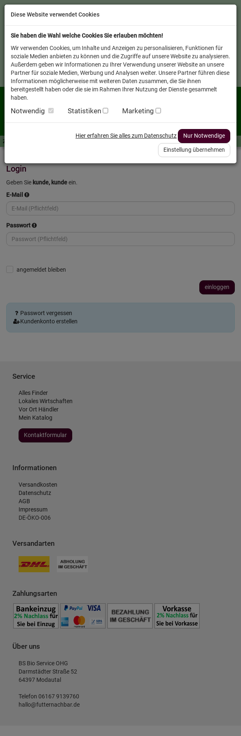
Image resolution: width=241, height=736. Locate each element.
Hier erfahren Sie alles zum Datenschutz (126, 135)
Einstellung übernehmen (194, 149)
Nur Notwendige (204, 135)
